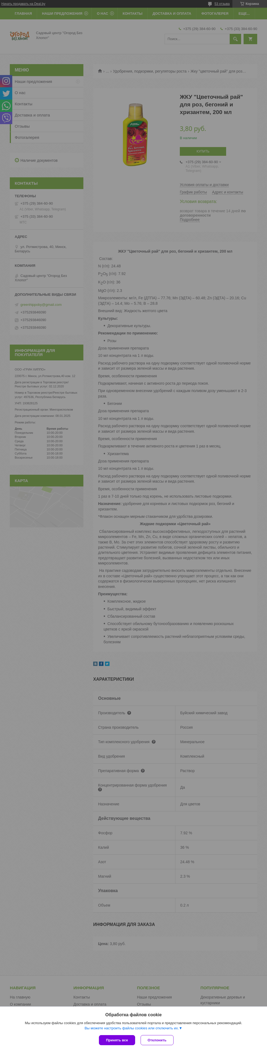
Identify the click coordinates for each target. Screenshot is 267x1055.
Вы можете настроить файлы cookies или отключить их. (131, 1028)
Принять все (117, 1040)
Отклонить (157, 1040)
